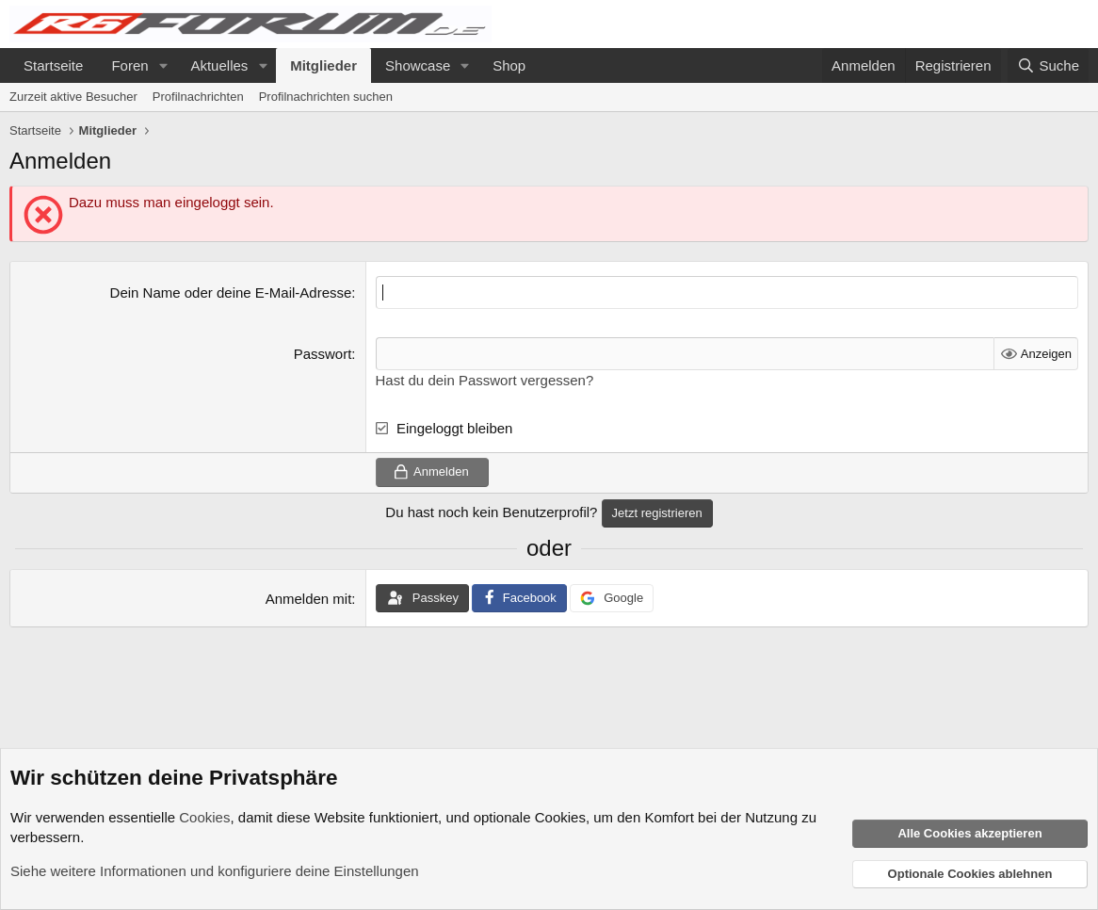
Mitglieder (323, 65)
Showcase (417, 65)
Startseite (53, 65)
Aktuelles (219, 65)
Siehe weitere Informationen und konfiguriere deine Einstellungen (214, 871)
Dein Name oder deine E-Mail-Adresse (231, 292)
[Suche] (1048, 65)
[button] (163, 65)
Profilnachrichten (198, 96)
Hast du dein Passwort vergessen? (485, 380)
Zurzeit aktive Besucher (73, 96)
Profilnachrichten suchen (326, 96)
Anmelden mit (309, 599)
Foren (129, 65)
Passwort (323, 354)
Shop (508, 65)
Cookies (204, 817)
